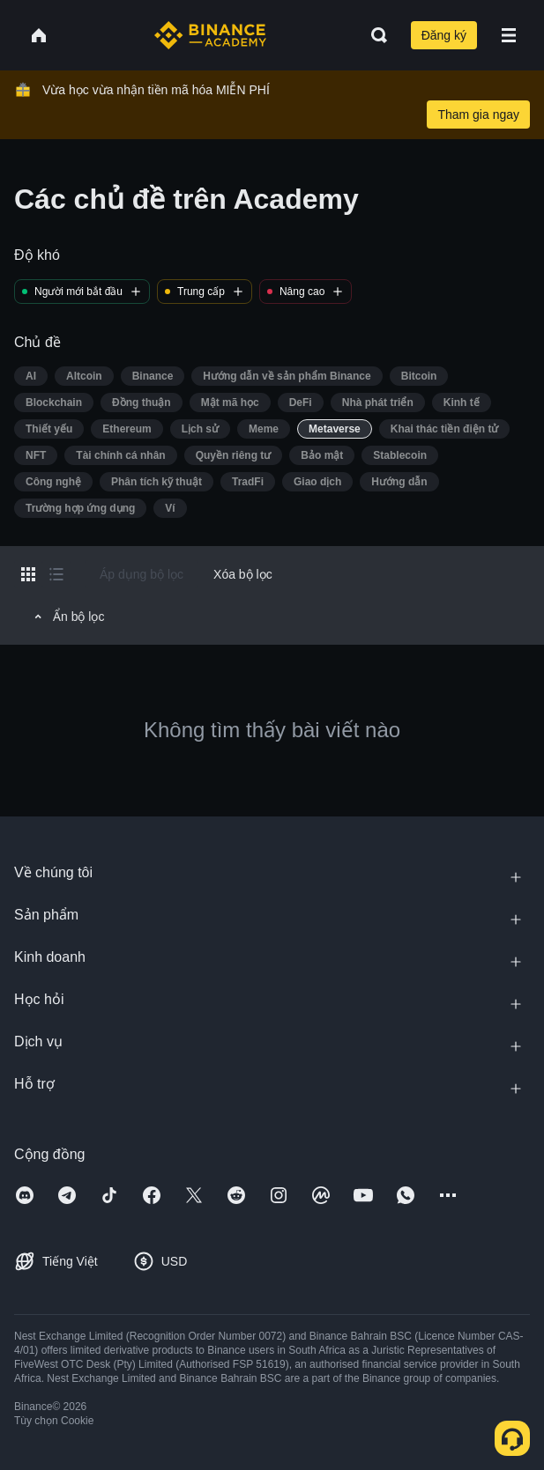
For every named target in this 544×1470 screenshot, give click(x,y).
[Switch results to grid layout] (28, 574)
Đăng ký (443, 35)
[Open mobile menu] (509, 35)
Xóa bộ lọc (242, 574)
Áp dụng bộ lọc (141, 574)
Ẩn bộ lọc (66, 616)
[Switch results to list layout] (56, 574)
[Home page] (210, 35)
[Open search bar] (374, 35)
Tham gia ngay (478, 114)
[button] (508, 35)
